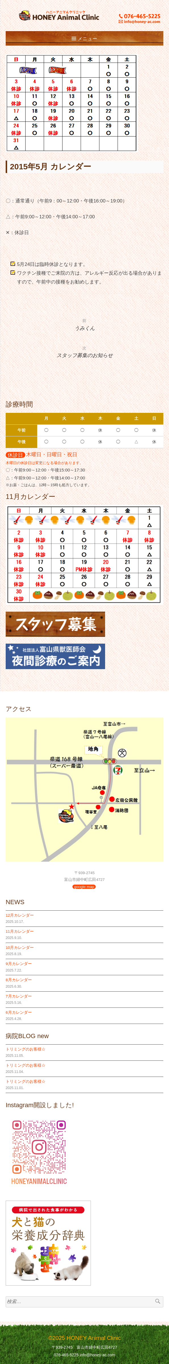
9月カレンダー (19, 964)
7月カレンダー (19, 996)
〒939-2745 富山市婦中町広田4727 (84, 1347)
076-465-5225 (66, 1355)
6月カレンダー (19, 1012)
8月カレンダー (19, 980)
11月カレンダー (20, 931)
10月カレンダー (20, 947)
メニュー (87, 38)
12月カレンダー (20, 915)
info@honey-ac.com (97, 1355)
